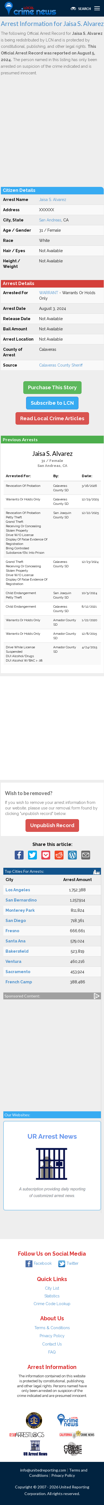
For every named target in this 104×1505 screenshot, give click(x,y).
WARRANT (48, 293)
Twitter (68, 1263)
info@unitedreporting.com (43, 1470)
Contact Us (52, 1344)
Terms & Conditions (52, 1328)
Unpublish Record (52, 825)
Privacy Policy (52, 1336)
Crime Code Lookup (52, 1304)
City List (52, 1288)
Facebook (39, 1263)
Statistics (52, 1296)
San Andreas (50, 220)
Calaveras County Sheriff (61, 365)
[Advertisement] (52, 131)
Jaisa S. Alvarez (52, 199)
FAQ (52, 1352)
